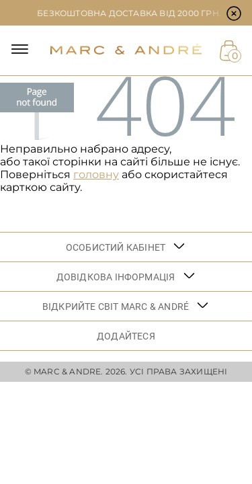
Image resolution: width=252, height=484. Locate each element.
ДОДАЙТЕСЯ (126, 336)
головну (96, 174)
